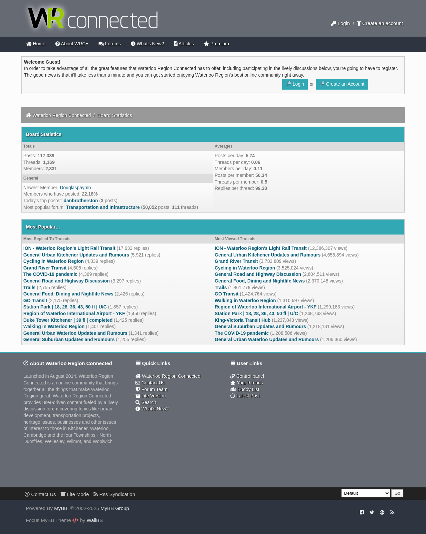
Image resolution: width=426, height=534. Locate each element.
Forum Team (151, 389)
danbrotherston (81, 200)
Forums (110, 43)
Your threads (246, 382)
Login (340, 23)
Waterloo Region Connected (62, 115)
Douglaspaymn (75, 187)
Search (145, 402)
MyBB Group (115, 508)
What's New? (147, 43)
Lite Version (150, 395)
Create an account (380, 23)
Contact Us (149, 382)
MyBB (61, 508)
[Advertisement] (263, 445)
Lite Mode (75, 494)
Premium (216, 43)
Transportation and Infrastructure (103, 207)
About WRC (72, 43)
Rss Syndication (114, 494)
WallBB (95, 520)
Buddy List (244, 389)
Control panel (247, 376)
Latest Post (245, 395)
